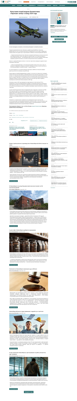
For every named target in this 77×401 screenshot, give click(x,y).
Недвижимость (53, 110)
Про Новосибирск (62, 36)
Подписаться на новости (42, 120)
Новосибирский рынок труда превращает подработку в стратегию (26, 311)
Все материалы (53, 32)
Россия (17, 115)
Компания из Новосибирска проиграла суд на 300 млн (23, 269)
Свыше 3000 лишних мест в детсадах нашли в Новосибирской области (58, 178)
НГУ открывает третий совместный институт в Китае (58, 124)
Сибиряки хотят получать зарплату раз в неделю (59, 95)
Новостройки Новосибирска (59, 41)
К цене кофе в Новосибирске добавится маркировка (22, 230)
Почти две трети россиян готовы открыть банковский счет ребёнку (59, 166)
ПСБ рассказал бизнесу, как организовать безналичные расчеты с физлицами (59, 148)
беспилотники (31, 117)
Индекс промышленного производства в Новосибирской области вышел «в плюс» (59, 89)
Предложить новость (33, 120)
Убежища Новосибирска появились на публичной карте (58, 106)
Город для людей (59, 39)
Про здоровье (54, 36)
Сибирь (14, 115)
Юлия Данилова (24, 17)
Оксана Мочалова (15, 270)
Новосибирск (21, 115)
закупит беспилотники (36, 106)
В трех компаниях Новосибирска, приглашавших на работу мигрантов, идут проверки (59, 160)
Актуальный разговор (56, 10)
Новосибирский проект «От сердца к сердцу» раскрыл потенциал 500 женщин (59, 119)
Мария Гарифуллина (16, 189)
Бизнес (14, 113)
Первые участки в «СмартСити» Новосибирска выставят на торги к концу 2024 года (37, 128)
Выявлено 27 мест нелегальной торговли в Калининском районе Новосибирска (17, 128)
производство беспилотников (17, 117)
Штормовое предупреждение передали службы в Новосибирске (58, 84)
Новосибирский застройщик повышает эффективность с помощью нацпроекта (58, 183)
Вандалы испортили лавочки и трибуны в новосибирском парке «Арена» (59, 101)
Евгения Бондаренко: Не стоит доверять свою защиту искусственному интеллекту (58, 26)
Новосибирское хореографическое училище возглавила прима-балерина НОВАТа (58, 130)
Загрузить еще (29, 392)
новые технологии (25, 117)
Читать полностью (13, 181)
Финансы (52, 93)
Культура (52, 170)
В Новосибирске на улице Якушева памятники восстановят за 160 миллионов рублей (59, 112)
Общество (52, 99)
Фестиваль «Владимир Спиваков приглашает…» (57, 172)
